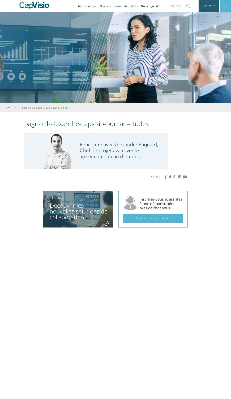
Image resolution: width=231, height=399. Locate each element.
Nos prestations (110, 6)
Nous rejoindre (150, 6)
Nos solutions (87, 6)
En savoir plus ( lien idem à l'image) (106, 223)
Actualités (131, 6)
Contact (207, 6)
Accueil (9, 107)
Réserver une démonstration (153, 218)
